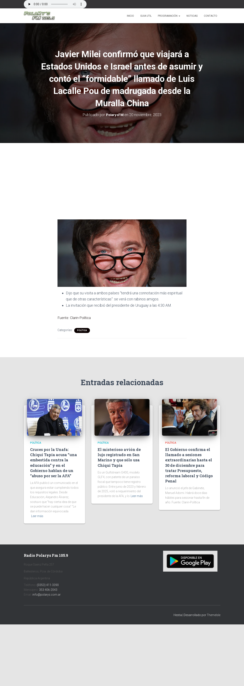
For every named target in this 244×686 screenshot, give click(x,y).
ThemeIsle (213, 614)
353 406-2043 (48, 589)
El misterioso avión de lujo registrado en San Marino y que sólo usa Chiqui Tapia (119, 457)
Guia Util (146, 15)
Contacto (210, 15)
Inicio (130, 15)
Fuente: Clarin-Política (75, 317)
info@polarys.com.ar (46, 594)
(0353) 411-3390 (48, 584)
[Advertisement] (122, 173)
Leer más (37, 516)
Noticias (192, 15)
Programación (169, 15)
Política (82, 330)
